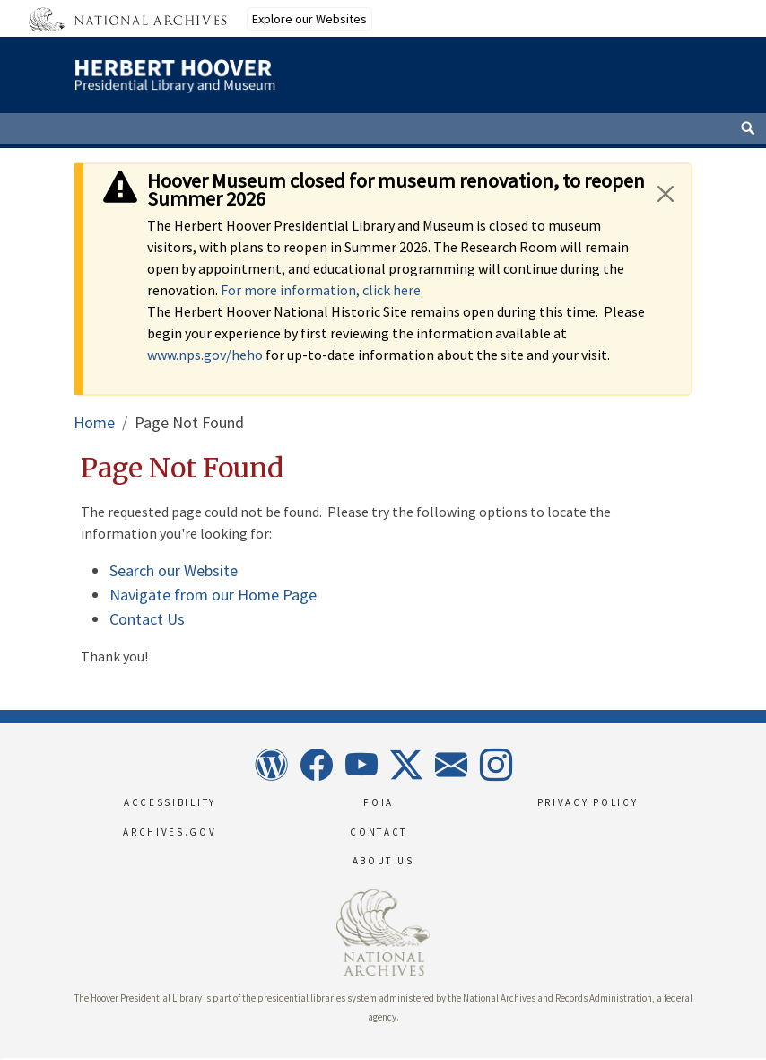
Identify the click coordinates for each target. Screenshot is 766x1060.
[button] (1, 1059)
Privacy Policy (588, 802)
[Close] (665, 193)
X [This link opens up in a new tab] (405, 764)
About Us (383, 860)
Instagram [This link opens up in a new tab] (495, 764)
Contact (378, 832)
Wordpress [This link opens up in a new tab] (270, 764)
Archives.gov (169, 832)
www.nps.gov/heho (205, 355)
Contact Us (147, 619)
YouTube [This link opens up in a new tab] (360, 764)
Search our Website (173, 570)
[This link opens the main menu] (629, 84)
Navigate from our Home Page (213, 594)
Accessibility (170, 802)
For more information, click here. (322, 290)
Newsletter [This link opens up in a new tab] (450, 764)
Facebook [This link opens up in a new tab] (315, 764)
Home (94, 422)
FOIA (378, 802)
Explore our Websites (309, 19)
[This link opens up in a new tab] (383, 930)
